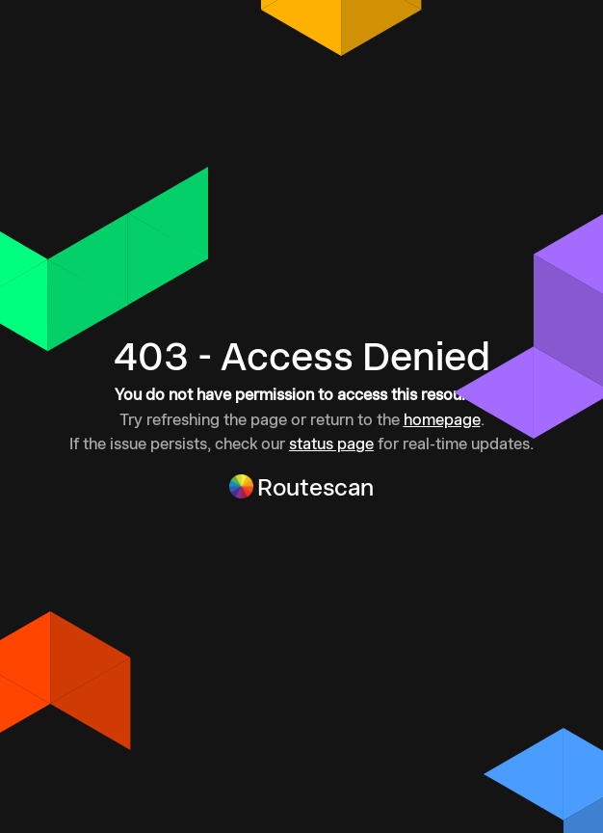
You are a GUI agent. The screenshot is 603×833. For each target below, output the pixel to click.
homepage (442, 419)
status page (331, 443)
